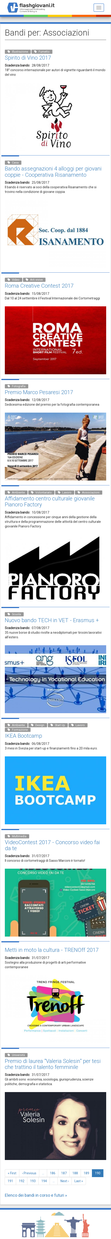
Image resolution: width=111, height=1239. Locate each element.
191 (11, 1181)
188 (76, 1173)
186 (53, 1173)
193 (34, 1181)
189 (87, 1173)
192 (22, 1181)
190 (99, 1174)
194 (45, 1181)
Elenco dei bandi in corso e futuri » (36, 1195)
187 (65, 1173)
